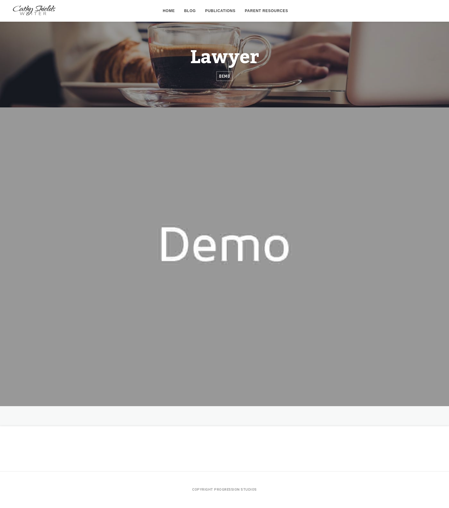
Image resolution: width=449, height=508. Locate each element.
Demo (224, 76)
